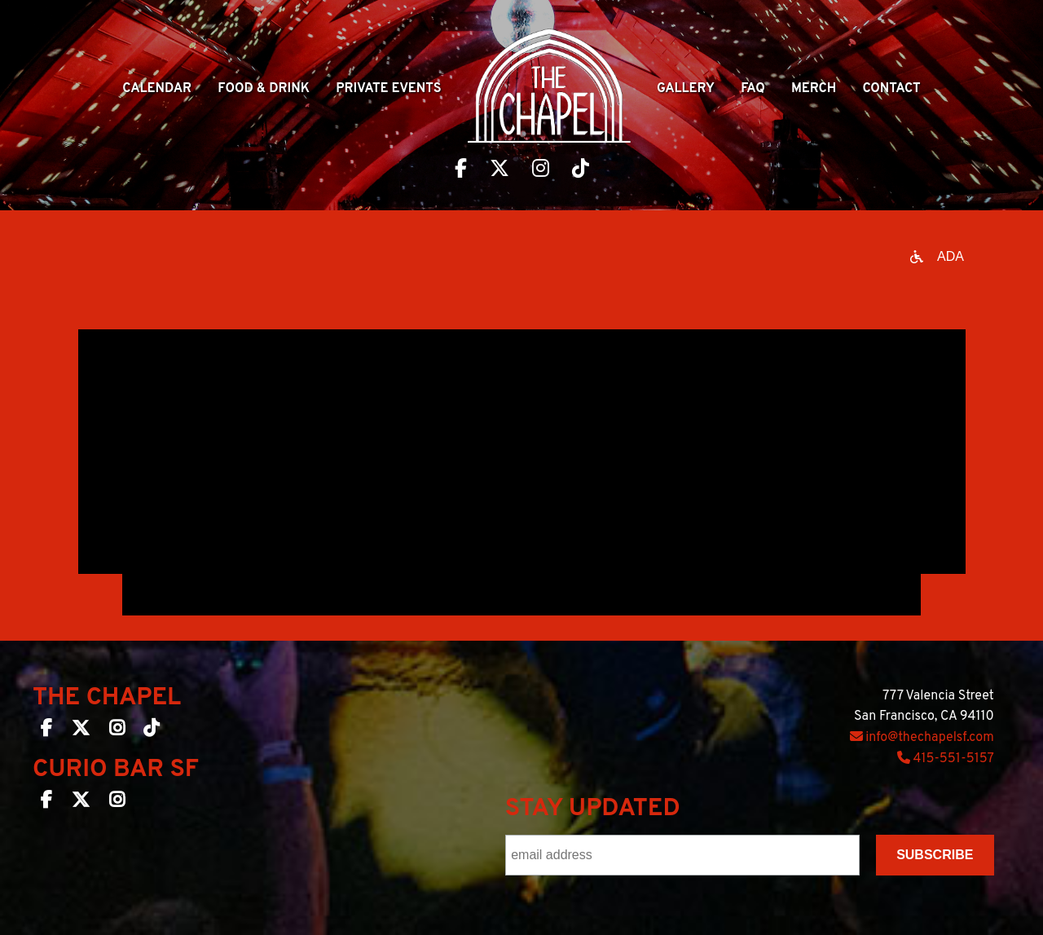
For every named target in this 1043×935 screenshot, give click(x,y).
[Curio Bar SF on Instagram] (117, 803)
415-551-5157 (945, 759)
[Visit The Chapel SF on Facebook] (461, 170)
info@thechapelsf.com (922, 738)
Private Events (388, 89)
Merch (813, 89)
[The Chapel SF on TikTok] (151, 731)
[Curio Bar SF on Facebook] (46, 803)
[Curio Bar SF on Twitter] (81, 803)
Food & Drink (264, 89)
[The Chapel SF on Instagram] (117, 731)
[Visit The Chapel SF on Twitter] (499, 170)
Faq (753, 89)
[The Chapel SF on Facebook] (46, 731)
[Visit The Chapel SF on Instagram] (540, 170)
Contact (891, 89)
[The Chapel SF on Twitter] (81, 731)
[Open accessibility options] (937, 256)
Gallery (686, 89)
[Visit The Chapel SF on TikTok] (580, 170)
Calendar (156, 89)
